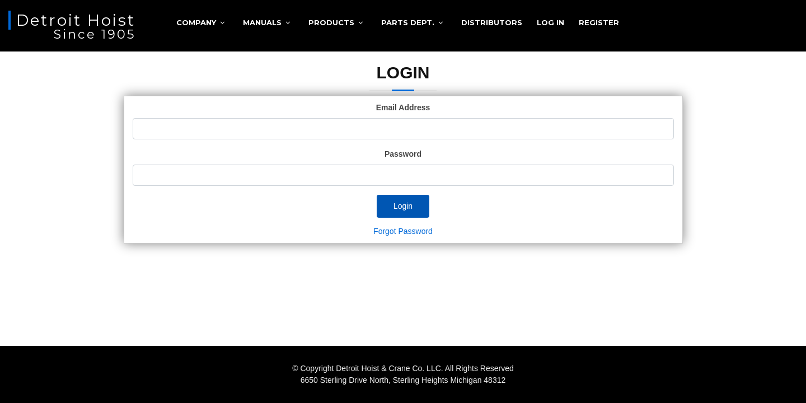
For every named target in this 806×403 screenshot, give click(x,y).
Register (599, 22)
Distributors (491, 22)
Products (331, 22)
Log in (550, 22)
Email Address (403, 107)
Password (403, 153)
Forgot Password (403, 231)
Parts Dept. (407, 22)
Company (196, 22)
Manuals (262, 22)
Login (403, 206)
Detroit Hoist (75, 20)
